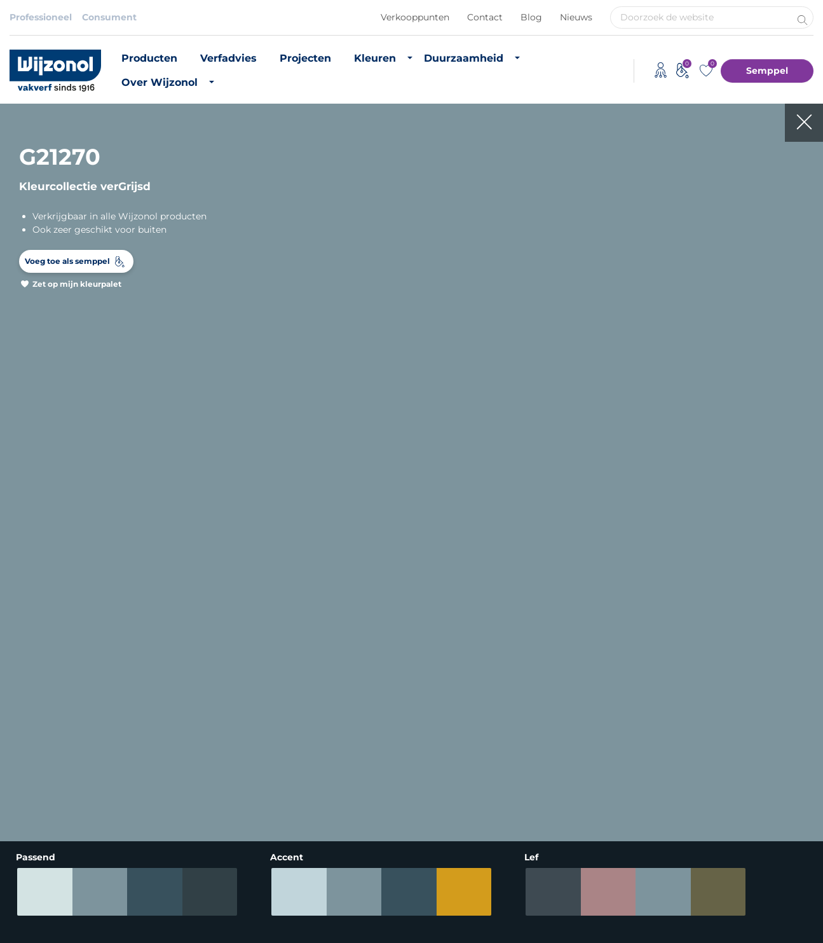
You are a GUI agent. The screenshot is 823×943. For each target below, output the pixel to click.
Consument (109, 17)
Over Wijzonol (159, 82)
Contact (485, 17)
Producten (149, 58)
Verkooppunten (415, 17)
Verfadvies (228, 58)
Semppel (767, 70)
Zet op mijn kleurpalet (76, 284)
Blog (531, 17)
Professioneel (41, 17)
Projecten (305, 58)
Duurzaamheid (463, 58)
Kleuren (375, 58)
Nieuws (576, 17)
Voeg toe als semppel (67, 261)
